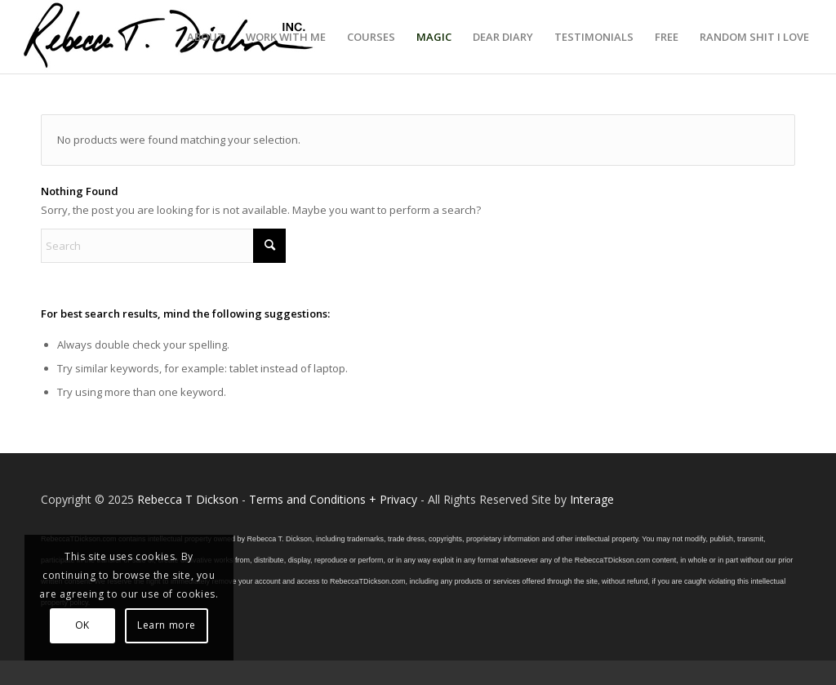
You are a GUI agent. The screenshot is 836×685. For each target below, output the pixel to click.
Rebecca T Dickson (187, 499)
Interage (592, 499)
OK (82, 625)
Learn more (166, 625)
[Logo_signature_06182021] (169, 36)
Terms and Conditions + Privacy (333, 499)
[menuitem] (205, 36)
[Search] (163, 246)
